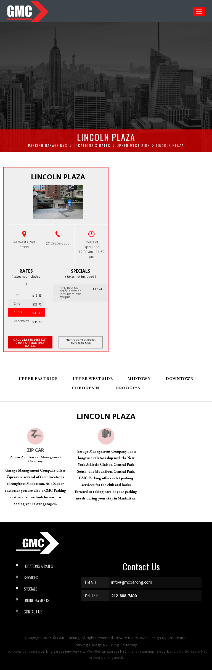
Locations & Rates (38, 566)
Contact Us (33, 611)
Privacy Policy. (127, 637)
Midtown (139, 379)
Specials (30, 588)
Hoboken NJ (86, 388)
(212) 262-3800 (57, 243)
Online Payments (36, 600)
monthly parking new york (148, 651)
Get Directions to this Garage (80, 342)
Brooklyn (128, 388)
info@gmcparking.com (131, 581)
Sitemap (130, 644)
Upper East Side (38, 379)
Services (31, 577)
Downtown (180, 379)
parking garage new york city (63, 651)
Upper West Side (93, 379)
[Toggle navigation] (199, 12)
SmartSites (177, 637)
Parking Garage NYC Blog (97, 644)
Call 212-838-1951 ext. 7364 (30, 343)
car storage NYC (114, 651)
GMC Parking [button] (68, 637)
